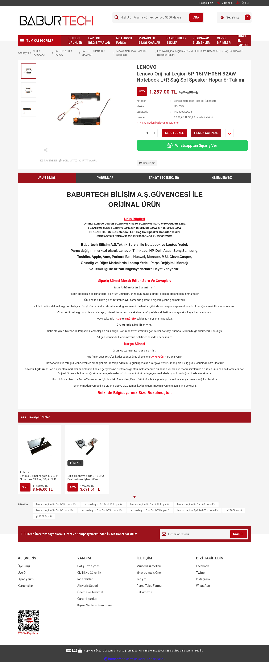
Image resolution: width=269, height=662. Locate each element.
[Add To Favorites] (229, 133)
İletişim (141, 579)
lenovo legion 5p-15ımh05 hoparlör (150, 510)
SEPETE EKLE (174, 133)
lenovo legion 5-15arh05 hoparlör (196, 504)
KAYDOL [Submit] (238, 534)
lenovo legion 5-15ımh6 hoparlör (54, 510)
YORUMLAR (105, 177)
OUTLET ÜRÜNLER (75, 40)
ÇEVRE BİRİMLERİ (224, 40)
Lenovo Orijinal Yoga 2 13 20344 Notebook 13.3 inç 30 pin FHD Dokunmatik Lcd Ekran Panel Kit (39, 479)
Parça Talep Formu (149, 585)
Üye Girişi (24, 566)
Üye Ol (22, 572)
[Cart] (234, 17)
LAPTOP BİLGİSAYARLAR (99, 40)
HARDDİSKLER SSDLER (176, 40)
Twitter (201, 572)
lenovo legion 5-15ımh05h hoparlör (56, 504)
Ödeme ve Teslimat (90, 592)
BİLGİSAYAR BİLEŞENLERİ (202, 40)
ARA (195, 17)
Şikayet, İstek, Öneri (149, 572)
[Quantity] (147, 133)
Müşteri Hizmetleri (149, 566)
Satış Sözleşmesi (88, 566)
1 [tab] (134, 497)
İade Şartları (85, 579)
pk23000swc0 (234, 510)
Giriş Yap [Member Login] (224, 2)
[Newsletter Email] (204, 534)
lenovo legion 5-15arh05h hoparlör (150, 504)
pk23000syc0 (44, 516)
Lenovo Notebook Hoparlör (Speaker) (195, 100)
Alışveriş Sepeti (87, 585)
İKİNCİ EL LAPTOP (243, 40)
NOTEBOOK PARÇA (124, 40)
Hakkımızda (144, 592)
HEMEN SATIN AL (206, 133)
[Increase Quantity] (154, 133)
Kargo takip (25, 585)
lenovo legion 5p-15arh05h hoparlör (197, 510)
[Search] (158, 17)
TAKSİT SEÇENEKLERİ (164, 177)
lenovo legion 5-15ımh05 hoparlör (103, 504)
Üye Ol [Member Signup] (242, 2)
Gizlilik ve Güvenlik (89, 572)
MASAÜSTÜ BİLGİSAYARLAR (149, 40)
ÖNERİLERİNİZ (222, 177)
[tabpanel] (39, 459)
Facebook (202, 566)
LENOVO (146, 67)
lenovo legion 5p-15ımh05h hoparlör (101, 510)
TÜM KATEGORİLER (39, 40)
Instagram (203, 579)
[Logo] (56, 20)
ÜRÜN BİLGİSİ (47, 177)
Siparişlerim (26, 579)
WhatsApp (203, 585)
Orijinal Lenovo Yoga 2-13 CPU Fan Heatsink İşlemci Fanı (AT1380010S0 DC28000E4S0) (85, 479)
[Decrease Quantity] (140, 133)
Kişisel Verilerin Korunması (94, 605)
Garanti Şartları (87, 598)
